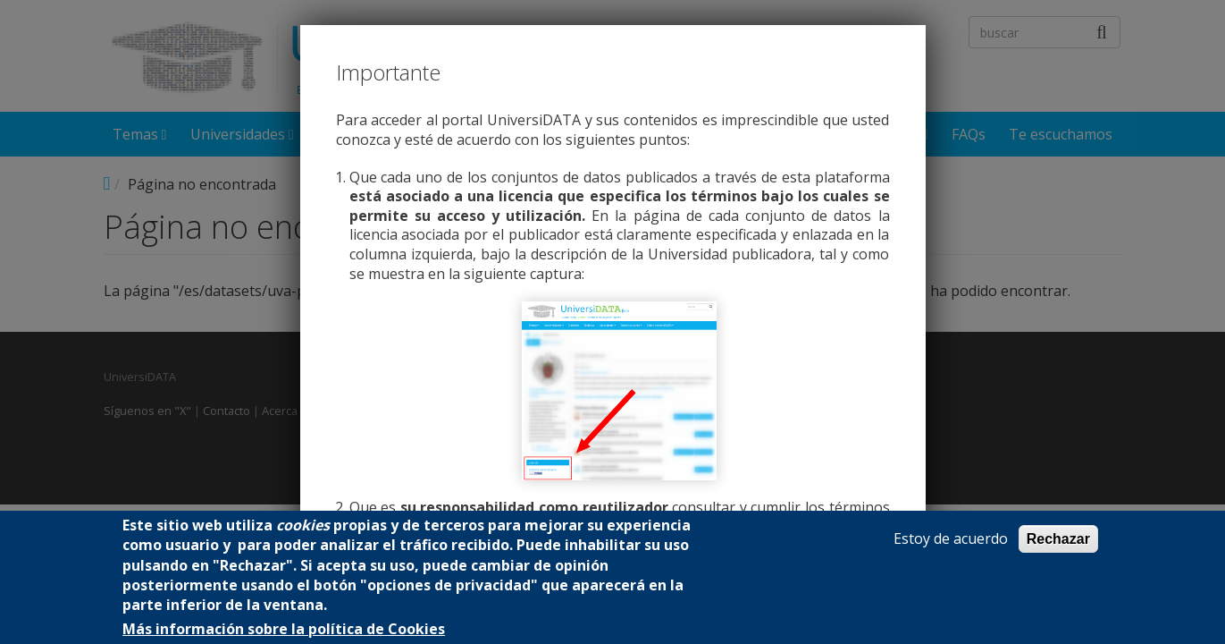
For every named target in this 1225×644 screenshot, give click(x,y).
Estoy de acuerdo (951, 539)
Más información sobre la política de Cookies (283, 629)
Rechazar (1058, 539)
